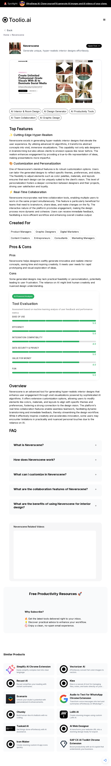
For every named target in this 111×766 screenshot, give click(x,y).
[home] (16, 20)
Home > (7, 35)
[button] (104, 19)
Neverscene (18, 35)
